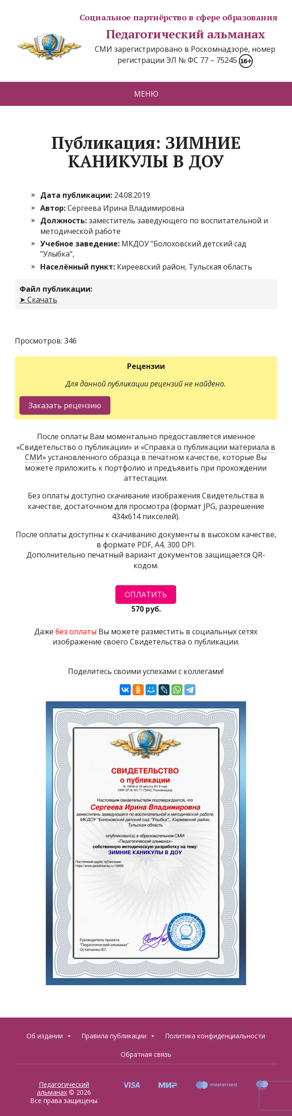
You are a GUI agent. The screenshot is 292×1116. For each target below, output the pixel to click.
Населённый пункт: (78, 267)
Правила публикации (118, 1036)
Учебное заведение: (81, 244)
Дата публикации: (77, 195)
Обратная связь (146, 1054)
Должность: (64, 220)
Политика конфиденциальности (215, 1035)
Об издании (49, 1036)
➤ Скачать (38, 299)
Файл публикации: (55, 289)
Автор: (53, 208)
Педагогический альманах (140, 34)
